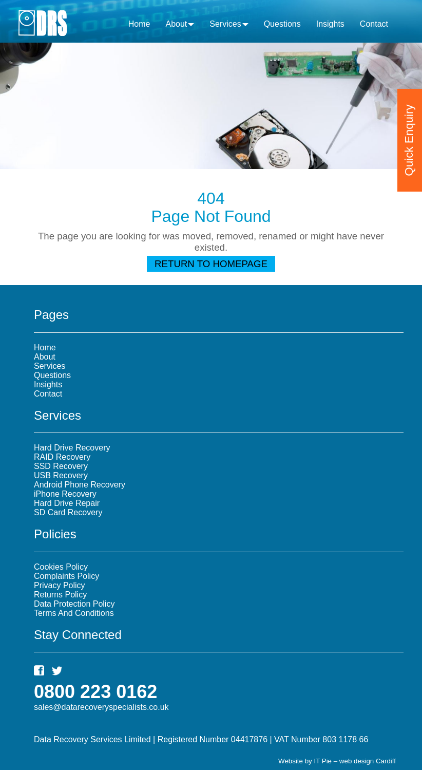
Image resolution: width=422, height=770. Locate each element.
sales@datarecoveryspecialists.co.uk (101, 707)
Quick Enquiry (408, 137)
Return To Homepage (211, 263)
